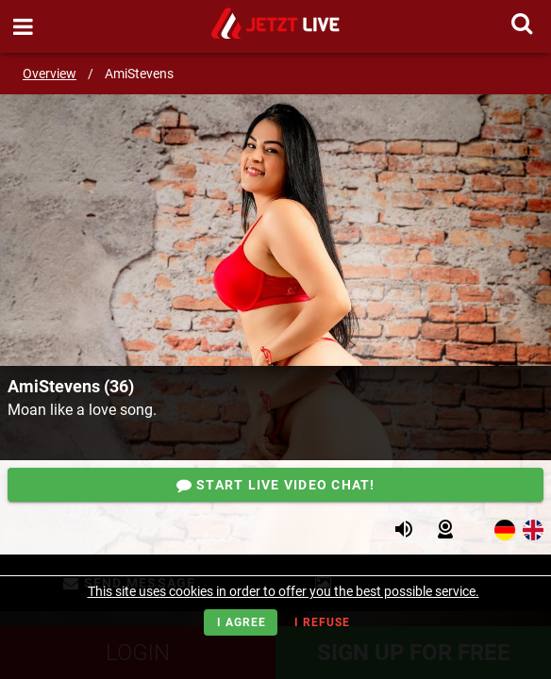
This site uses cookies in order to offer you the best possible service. (283, 591)
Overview (49, 73)
